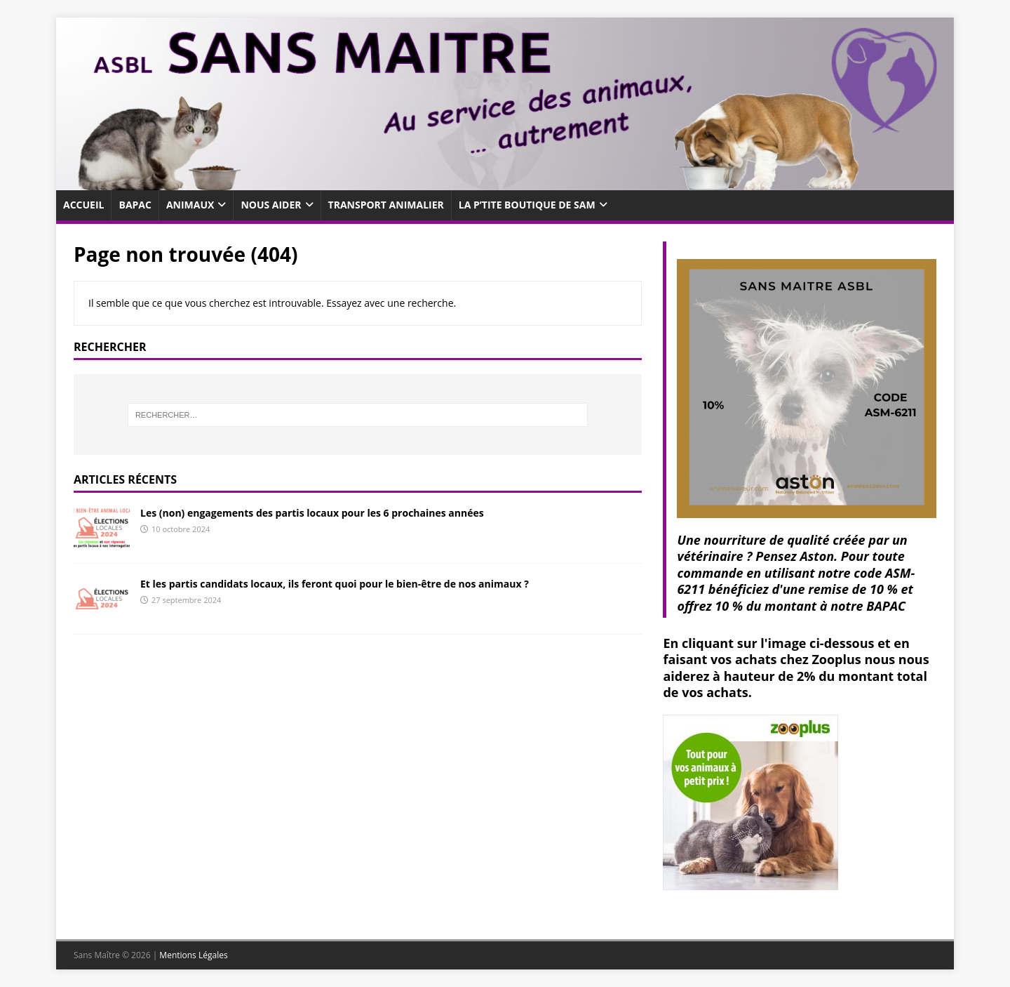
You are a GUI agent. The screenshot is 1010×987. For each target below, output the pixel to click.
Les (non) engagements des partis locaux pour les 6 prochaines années (312, 512)
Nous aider (271, 204)
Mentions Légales (193, 955)
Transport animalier (386, 204)
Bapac (135, 204)
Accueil (83, 204)
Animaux (190, 204)
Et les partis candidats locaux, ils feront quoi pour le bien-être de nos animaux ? (334, 583)
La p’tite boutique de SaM (527, 204)
